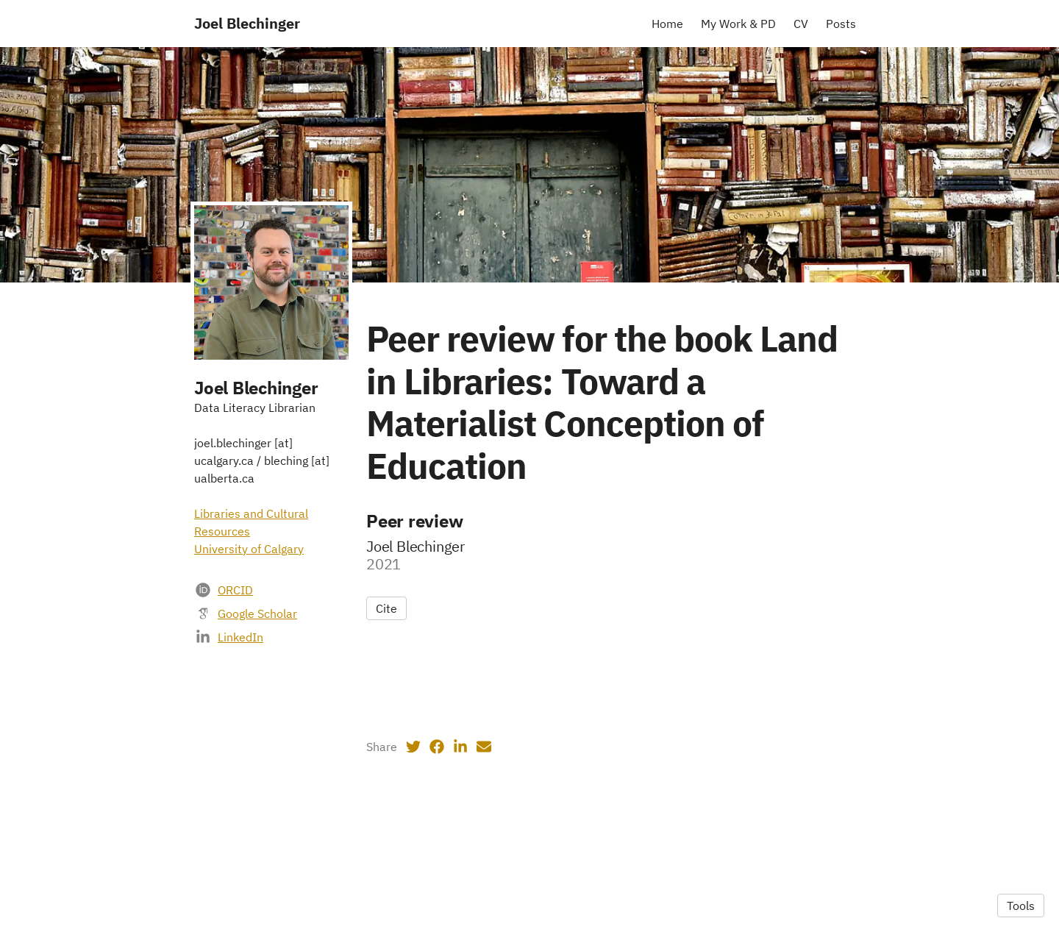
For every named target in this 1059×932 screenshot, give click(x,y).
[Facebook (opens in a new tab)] (436, 746)
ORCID (235, 590)
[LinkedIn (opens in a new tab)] (460, 746)
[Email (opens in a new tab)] (484, 746)
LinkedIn (240, 637)
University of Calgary (249, 548)
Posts (841, 23)
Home (667, 23)
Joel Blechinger (247, 23)
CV (801, 23)
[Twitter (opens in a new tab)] (413, 746)
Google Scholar (257, 613)
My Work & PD (738, 23)
